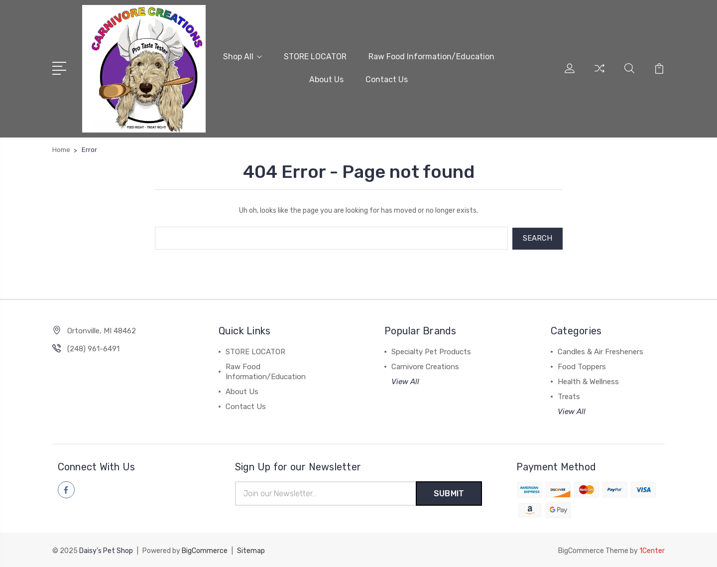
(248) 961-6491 (93, 347)
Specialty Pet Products (431, 350)
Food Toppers (582, 365)
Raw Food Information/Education (431, 56)
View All (405, 380)
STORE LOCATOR (315, 56)
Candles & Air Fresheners (600, 350)
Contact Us (386, 79)
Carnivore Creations (425, 365)
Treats (569, 395)
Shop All (242, 56)
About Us (326, 79)
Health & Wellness (588, 380)
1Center (652, 550)
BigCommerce (205, 550)
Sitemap (251, 550)
